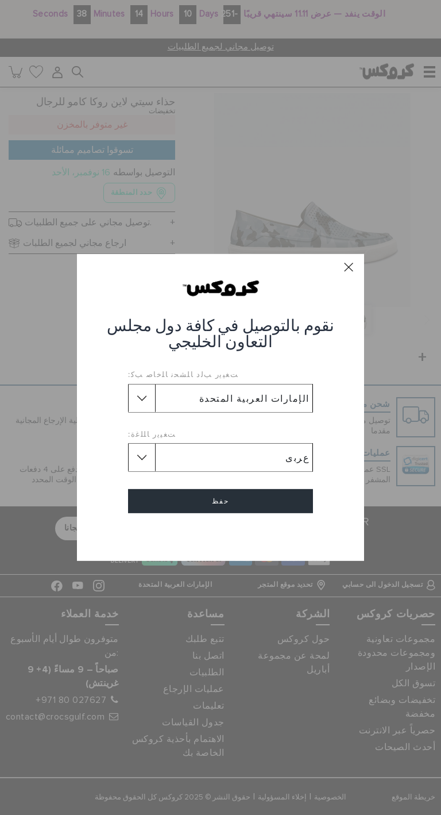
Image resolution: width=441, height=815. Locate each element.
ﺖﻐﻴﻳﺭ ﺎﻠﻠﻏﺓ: (152, 434)
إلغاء (220, 534)
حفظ (220, 501)
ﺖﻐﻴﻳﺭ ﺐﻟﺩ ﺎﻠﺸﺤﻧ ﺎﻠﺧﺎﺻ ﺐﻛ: (183, 374)
